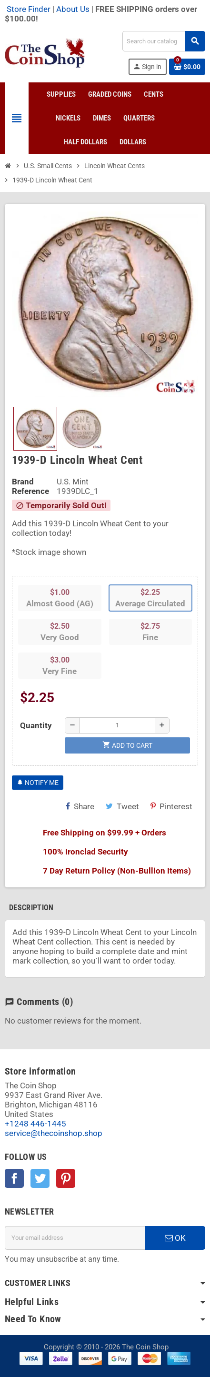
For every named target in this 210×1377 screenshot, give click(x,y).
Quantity (36, 725)
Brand (23, 481)
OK (175, 1238)
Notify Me (38, 782)
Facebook (14, 1178)
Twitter (40, 1178)
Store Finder (28, 9)
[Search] (163, 41)
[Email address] (75, 1238)
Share (80, 806)
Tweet (122, 806)
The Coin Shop (145, 1347)
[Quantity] (117, 725)
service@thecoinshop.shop (53, 1133)
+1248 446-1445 (35, 1123)
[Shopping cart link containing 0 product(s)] (187, 67)
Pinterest (171, 806)
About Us (73, 9)
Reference (30, 491)
